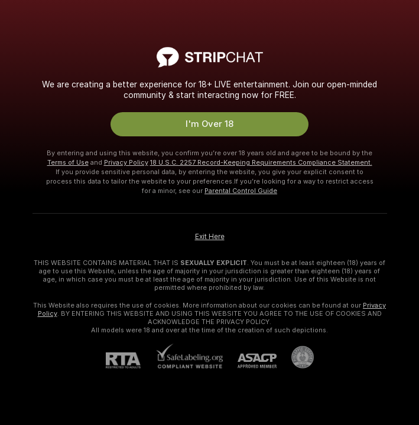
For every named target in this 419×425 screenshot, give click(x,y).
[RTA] (130, 360)
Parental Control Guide (240, 191)
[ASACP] (250, 361)
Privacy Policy (126, 162)
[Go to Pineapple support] (295, 357)
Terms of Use (68, 162)
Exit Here (210, 237)
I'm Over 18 (209, 124)
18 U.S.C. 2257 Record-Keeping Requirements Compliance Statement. (261, 162)
